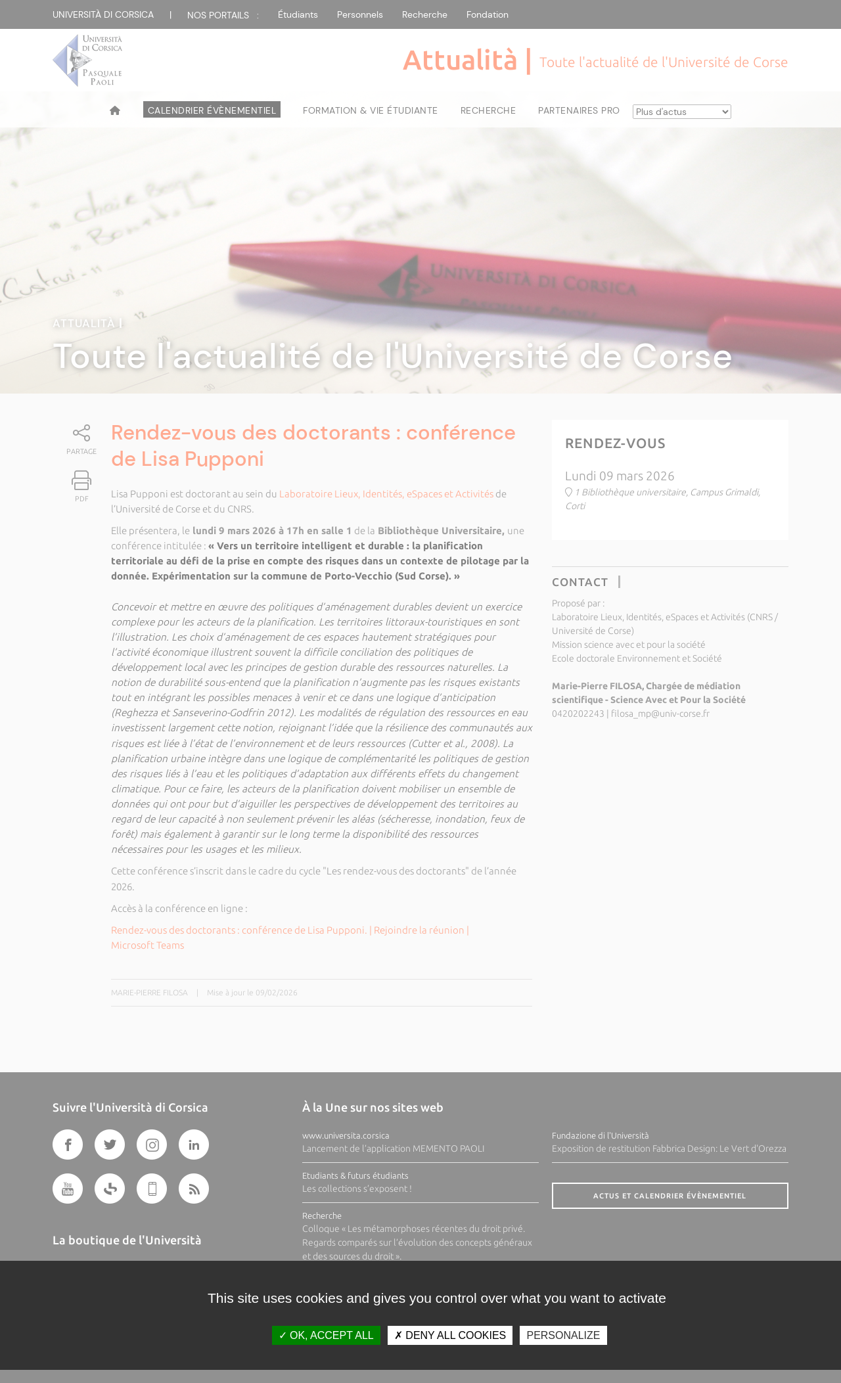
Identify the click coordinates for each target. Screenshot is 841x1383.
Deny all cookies (450, 1335)
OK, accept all (326, 1335)
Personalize (563, 1335)
